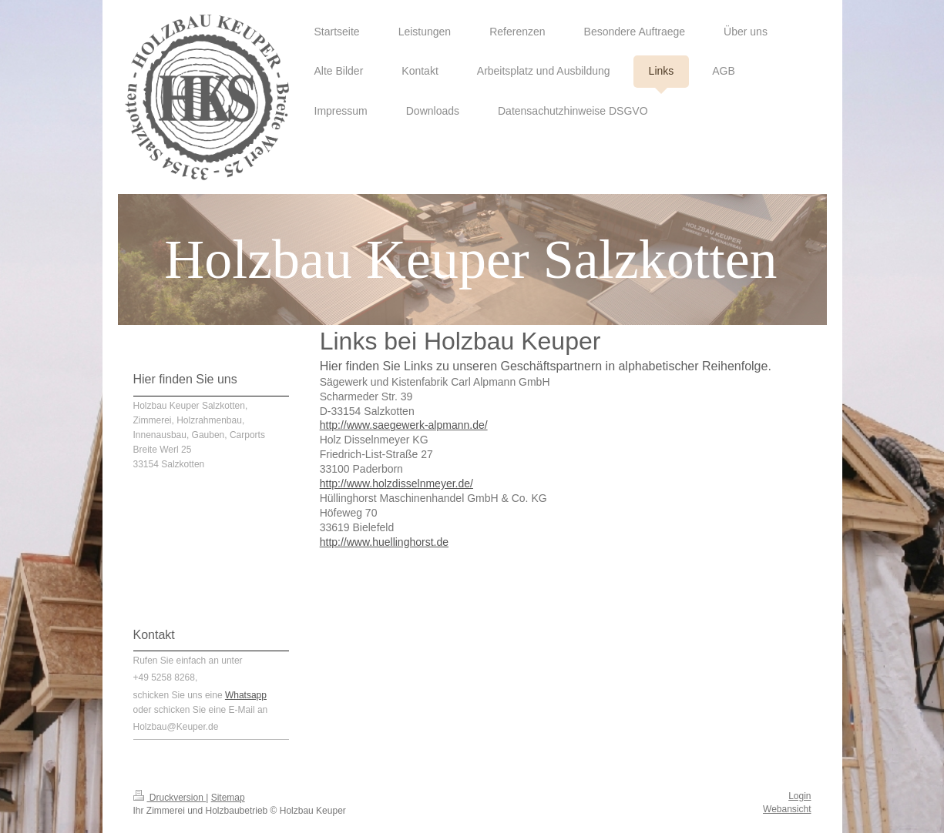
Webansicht (787, 809)
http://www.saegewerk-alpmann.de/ (404, 425)
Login (799, 796)
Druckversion (170, 797)
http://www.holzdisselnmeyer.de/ (396, 483)
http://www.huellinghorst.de (384, 542)
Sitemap (228, 797)
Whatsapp (246, 695)
